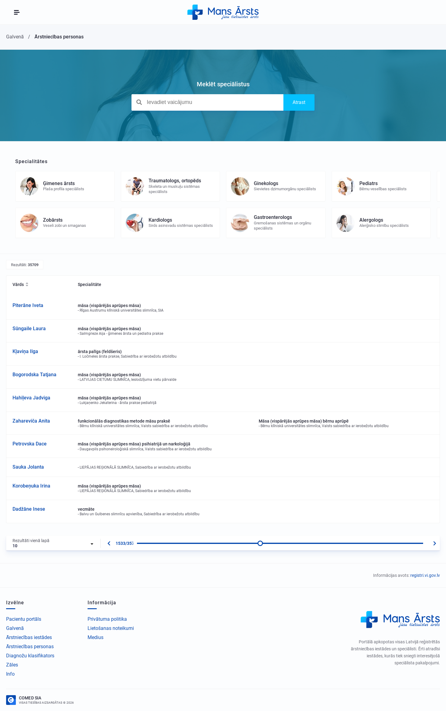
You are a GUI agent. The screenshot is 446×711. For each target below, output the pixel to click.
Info (10, 674)
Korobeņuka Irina (31, 486)
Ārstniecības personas (30, 646)
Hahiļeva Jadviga (31, 398)
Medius (95, 637)
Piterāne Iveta (28, 305)
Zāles (12, 665)
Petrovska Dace (30, 444)
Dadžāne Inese (29, 509)
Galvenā (15, 628)
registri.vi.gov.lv (425, 575)
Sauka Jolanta (28, 467)
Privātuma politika (107, 619)
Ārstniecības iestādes (29, 637)
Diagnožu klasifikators (30, 656)
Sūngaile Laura (29, 328)
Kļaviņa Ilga (25, 351)
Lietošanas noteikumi (111, 628)
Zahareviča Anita (31, 421)
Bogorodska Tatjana (34, 374)
